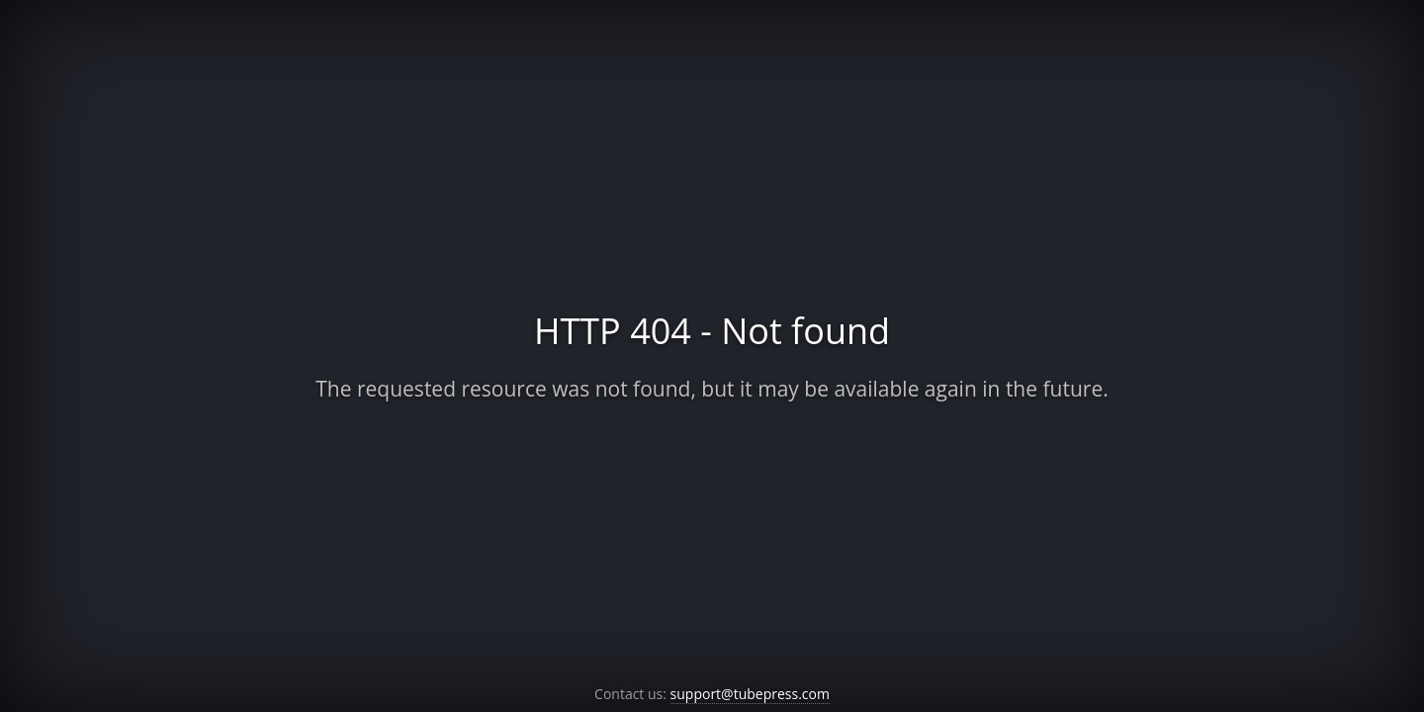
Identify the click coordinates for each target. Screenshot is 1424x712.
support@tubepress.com (750, 693)
